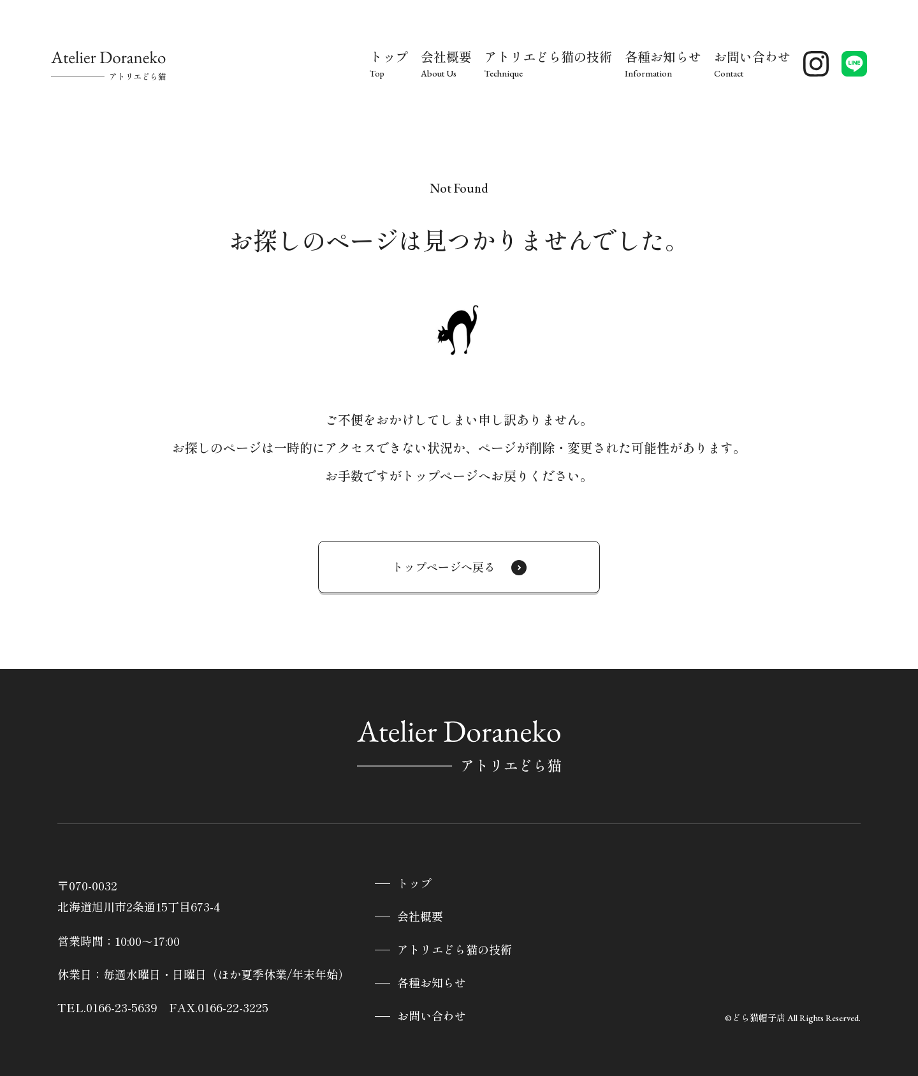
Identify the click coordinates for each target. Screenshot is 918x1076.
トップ (414, 883)
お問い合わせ (431, 1016)
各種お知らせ (431, 983)
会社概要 (420, 917)
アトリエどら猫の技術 (454, 950)
